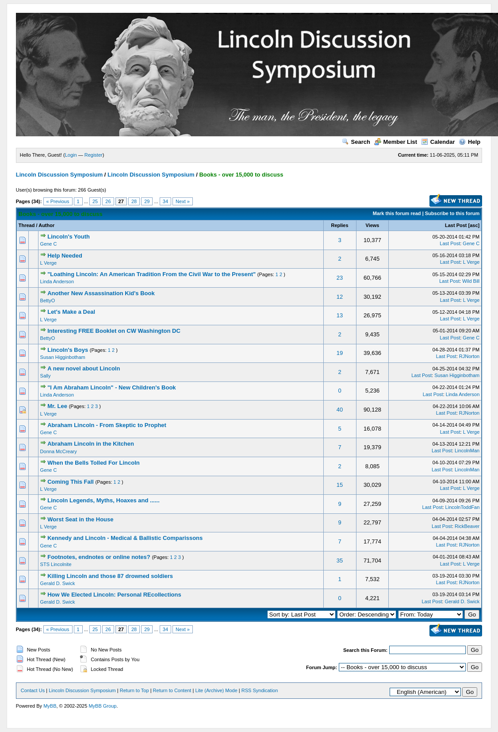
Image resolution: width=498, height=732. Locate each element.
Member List (396, 142)
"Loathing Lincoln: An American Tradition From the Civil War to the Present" (151, 274)
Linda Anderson (57, 281)
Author (46, 225)
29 (146, 201)
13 (340, 315)
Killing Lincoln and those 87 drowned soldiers (110, 576)
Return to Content (172, 690)
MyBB (49, 706)
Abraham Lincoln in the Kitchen (90, 443)
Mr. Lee (57, 406)
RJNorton (469, 356)
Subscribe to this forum (452, 213)
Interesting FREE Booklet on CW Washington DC (113, 330)
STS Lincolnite (56, 564)
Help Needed (64, 255)
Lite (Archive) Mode (216, 690)
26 (108, 201)
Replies (339, 225)
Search (356, 142)
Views (372, 225)
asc (474, 225)
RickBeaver (467, 526)
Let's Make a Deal (71, 311)
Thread (27, 225)
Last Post (456, 225)
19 (340, 353)
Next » (183, 201)
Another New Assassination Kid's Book (100, 293)
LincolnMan (467, 450)
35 (340, 560)
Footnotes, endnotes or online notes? (98, 557)
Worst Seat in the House (80, 519)
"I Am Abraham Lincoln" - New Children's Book (111, 387)
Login (71, 155)
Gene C (48, 244)
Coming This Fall (70, 481)
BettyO (47, 300)
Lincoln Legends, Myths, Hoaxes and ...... (103, 500)
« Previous (57, 201)
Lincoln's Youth (68, 236)
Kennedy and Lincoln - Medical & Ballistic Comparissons (125, 538)
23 (340, 277)
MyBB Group (102, 706)
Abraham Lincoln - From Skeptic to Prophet (106, 425)
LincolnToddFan (462, 507)
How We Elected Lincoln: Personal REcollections (114, 594)
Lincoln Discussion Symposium (59, 174)
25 (95, 201)
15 (340, 485)
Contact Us (33, 690)
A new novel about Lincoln (83, 368)
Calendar (438, 142)
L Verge (48, 263)
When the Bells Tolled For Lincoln (93, 462)
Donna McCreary (58, 451)
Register (93, 155)
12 (340, 296)
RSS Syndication (259, 690)
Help (469, 142)
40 (340, 409)
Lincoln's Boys (67, 350)
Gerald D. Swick (57, 583)
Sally (45, 375)
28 (134, 201)
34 (165, 201)
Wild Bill (470, 281)
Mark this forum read (397, 213)
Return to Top (134, 690)
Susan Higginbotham (62, 357)
